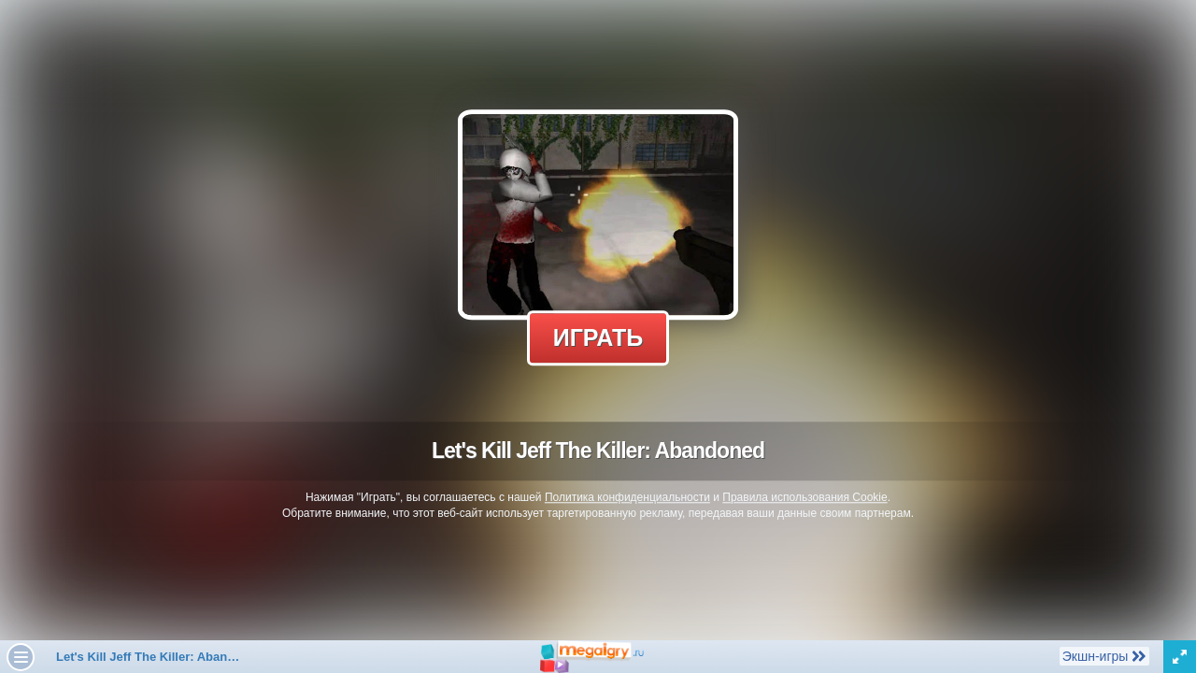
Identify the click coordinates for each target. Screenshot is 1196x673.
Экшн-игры (1103, 655)
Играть (598, 337)
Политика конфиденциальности (627, 497)
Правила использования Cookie (804, 497)
